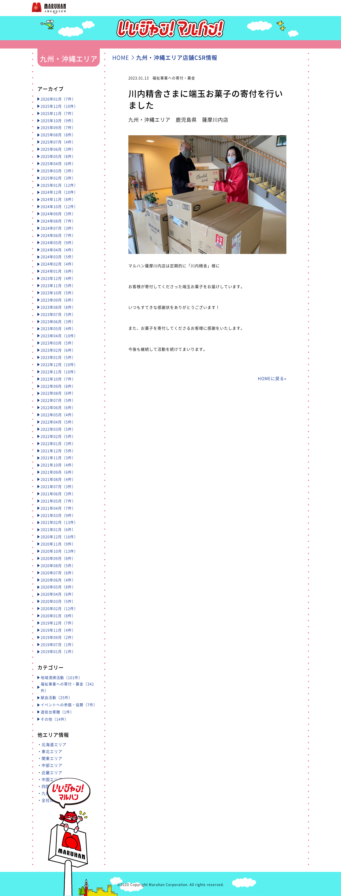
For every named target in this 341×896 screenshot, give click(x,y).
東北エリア (52, 751)
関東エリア (52, 758)
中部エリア (52, 765)
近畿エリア (52, 772)
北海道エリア (54, 744)
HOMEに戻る (271, 378)
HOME (120, 58)
